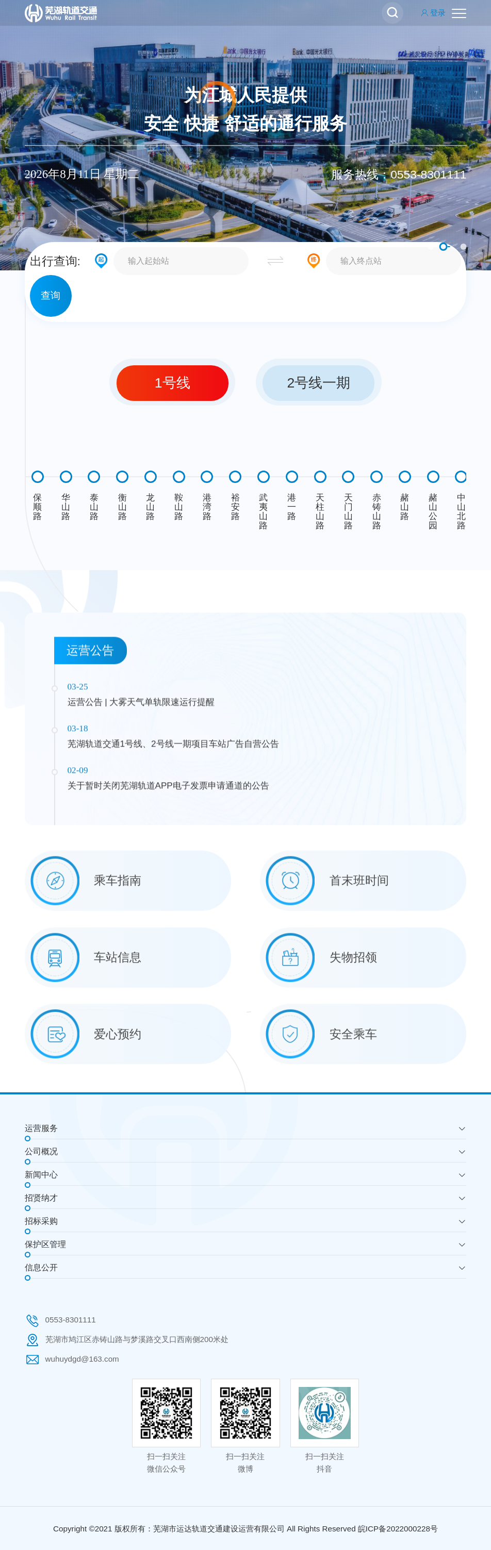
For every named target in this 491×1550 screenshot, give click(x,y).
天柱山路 (320, 511)
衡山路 (122, 506)
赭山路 (404, 506)
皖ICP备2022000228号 (398, 1528)
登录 (433, 12)
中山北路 (461, 511)
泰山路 (94, 506)
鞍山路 (178, 506)
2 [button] (443, 247)
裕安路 (235, 506)
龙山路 (150, 506)
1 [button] (431, 247)
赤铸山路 (376, 511)
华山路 (65, 506)
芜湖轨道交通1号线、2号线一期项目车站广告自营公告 (173, 845)
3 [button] (463, 247)
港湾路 (207, 506)
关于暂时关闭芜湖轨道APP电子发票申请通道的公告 (168, 887)
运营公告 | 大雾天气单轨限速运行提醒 (141, 803)
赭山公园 (433, 511)
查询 (50, 295)
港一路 (291, 506)
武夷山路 (263, 511)
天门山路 (348, 511)
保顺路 (37, 506)
